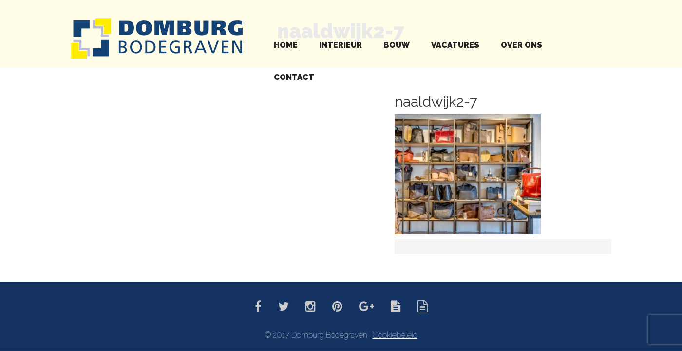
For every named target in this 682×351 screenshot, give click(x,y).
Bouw (396, 45)
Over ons (521, 45)
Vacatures (455, 45)
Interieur (340, 45)
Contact (294, 77)
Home (286, 45)
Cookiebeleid (395, 335)
